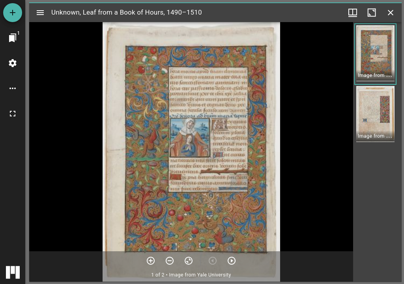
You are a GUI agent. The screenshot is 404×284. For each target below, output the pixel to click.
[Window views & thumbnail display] (352, 12)
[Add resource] (12, 12)
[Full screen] (12, 113)
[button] (375, 54)
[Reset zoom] (188, 260)
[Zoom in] (150, 260)
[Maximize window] (371, 12)
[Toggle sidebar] (40, 12)
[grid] (377, 152)
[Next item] (231, 260)
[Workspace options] (12, 88)
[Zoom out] (169, 260)
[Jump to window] (12, 37)
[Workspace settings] (12, 63)
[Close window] (390, 12)
